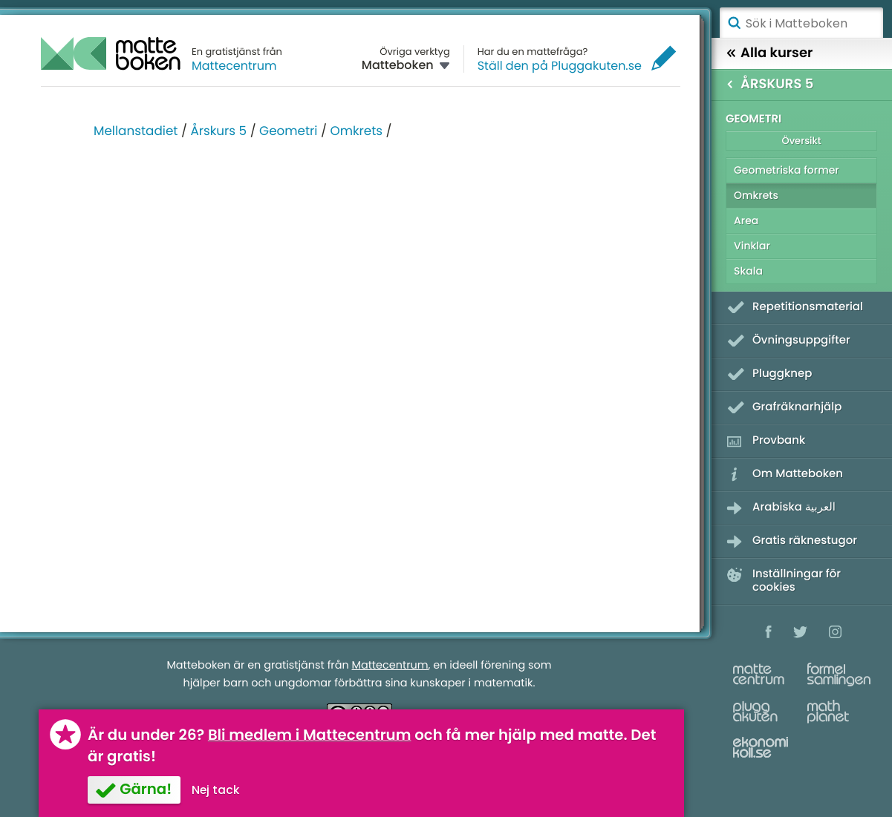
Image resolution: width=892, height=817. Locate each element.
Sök (733, 23)
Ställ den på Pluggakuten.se (560, 66)
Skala (748, 270)
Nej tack (216, 790)
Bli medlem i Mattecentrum (309, 734)
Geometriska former (786, 170)
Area (746, 220)
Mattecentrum (234, 66)
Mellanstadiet (136, 131)
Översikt (801, 141)
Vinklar (752, 245)
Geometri (288, 131)
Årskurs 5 (218, 131)
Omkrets (356, 131)
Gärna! (146, 788)
